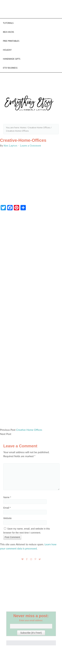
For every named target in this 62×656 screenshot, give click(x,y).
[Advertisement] (31, 321)
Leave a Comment (30, 145)
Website (7, 518)
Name (7, 497)
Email (7, 507)
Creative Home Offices (29, 429)
